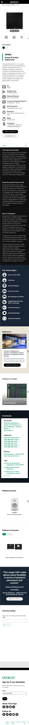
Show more (7, 475)
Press (18, 722)
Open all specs (10, 131)
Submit (4, 698)
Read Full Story (12, 365)
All (4, 534)
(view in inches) (18, 108)
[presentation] (28, 38)
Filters (6, 624)
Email (4, 690)
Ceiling (10, 534)
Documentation (10, 136)
